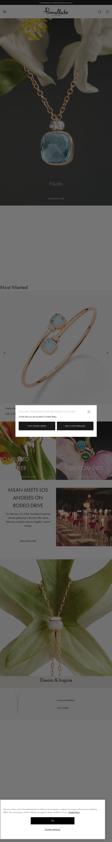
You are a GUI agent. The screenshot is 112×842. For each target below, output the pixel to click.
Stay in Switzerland (75, 426)
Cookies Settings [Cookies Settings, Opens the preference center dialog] (52, 829)
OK (52, 820)
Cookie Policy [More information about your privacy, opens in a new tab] (74, 812)
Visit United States (37, 426)
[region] (52, 819)
